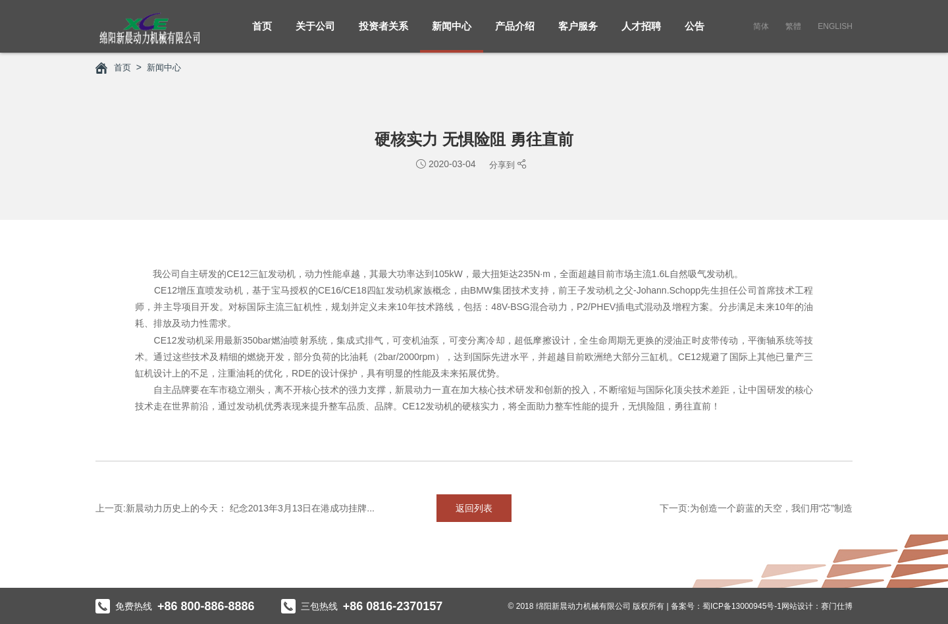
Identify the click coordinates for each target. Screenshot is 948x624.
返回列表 (474, 507)
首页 (262, 33)
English (835, 26)
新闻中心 (451, 33)
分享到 (502, 164)
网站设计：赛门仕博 (817, 605)
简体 (761, 26)
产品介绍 (515, 33)
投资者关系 (383, 33)
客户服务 (578, 33)
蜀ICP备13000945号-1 (741, 605)
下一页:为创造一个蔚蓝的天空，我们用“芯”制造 (756, 507)
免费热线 (175, 605)
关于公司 (315, 33)
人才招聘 (641, 33)
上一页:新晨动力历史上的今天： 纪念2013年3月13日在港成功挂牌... (235, 507)
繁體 (793, 26)
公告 (694, 33)
